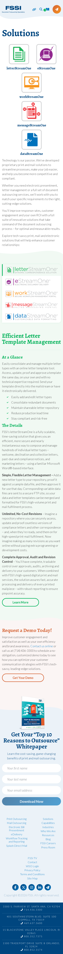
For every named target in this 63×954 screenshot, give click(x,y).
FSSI (30, 895)
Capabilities (48, 822)
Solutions (48, 818)
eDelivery (16, 834)
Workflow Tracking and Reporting (16, 840)
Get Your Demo (23, 678)
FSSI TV (32, 858)
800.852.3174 (32, 949)
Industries (48, 827)
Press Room (48, 847)
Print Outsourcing (17, 818)
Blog (48, 839)
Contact (32, 862)
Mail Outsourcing (16, 822)
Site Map (32, 878)
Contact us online (41, 646)
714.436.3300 (32, 909)
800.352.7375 (32, 936)
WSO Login (32, 866)
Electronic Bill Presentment (16, 828)
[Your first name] (31, 768)
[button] (41, 9)
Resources (48, 835)
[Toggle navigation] (32, 9)
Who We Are (48, 831)
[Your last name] (31, 779)
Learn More (20, 602)
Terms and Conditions (32, 874)
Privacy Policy (32, 870)
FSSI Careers (48, 843)
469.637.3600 (32, 923)
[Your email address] (31, 790)
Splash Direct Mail (16, 845)
